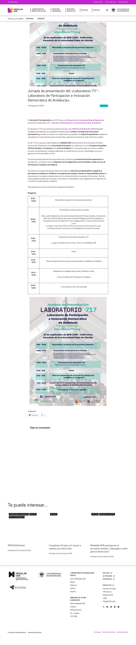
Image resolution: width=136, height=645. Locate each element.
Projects (73, 606)
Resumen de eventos (107, 514)
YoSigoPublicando (109, 601)
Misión (72, 582)
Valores (72, 588)
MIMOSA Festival (17, 545)
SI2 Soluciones (37, 632)
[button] (107, 10)
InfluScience (107, 591)
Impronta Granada (109, 588)
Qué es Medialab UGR (78, 578)
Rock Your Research (16, 517)
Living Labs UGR (110, 2)
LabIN (105, 598)
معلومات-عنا (74, 613)
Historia (73, 591)
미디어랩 (73, 616)
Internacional (13, 2)
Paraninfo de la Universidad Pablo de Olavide (85, 120)
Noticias (29, 18)
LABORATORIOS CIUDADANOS (18, 514)
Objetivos (73, 585)
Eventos (41, 18)
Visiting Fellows (75, 610)
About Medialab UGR (77, 603)
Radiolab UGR (98, 2)
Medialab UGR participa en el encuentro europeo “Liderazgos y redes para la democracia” (108, 548)
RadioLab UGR (108, 595)
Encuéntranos (123, 2)
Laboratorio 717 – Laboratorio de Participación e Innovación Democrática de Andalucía (71, 123)
